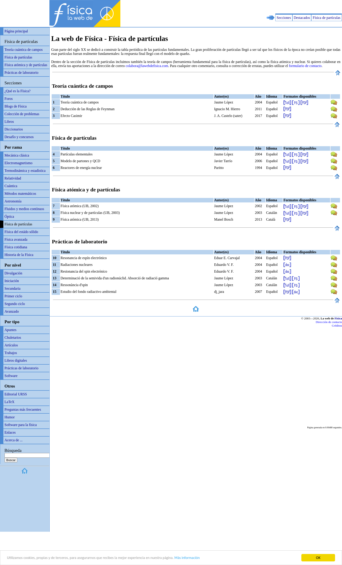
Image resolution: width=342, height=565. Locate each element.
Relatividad (12, 178)
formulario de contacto (305, 66)
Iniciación (11, 281)
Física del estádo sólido (21, 232)
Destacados (302, 18)
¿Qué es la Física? (17, 91)
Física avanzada (15, 239)
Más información (193, 558)
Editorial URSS (15, 394)
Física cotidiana (15, 247)
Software (11, 376)
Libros (9, 121)
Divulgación (13, 273)
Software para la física (20, 425)
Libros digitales (15, 360)
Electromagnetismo (18, 163)
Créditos (337, 325)
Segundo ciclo (14, 304)
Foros (8, 99)
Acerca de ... (13, 440)
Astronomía (13, 201)
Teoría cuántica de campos (23, 50)
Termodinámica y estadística (25, 171)
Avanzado (11, 311)
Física (338, 318)
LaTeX (9, 402)
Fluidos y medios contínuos (24, 209)
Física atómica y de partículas (25, 65)
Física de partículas (326, 18)
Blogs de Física (15, 106)
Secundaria (12, 288)
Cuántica (10, 186)
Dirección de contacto (329, 322)
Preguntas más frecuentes (22, 409)
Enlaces (10, 432)
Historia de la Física (18, 255)
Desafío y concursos (19, 137)
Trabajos (10, 353)
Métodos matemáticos (20, 193)
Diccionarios (13, 129)
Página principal (16, 31)
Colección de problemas (21, 114)
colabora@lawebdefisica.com (147, 66)
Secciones (284, 18)
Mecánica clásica (16, 155)
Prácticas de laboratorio (21, 72)
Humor (9, 417)
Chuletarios (12, 337)
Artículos (11, 345)
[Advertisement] (289, 6)
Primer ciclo (13, 296)
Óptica (9, 216)
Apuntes (10, 330)
